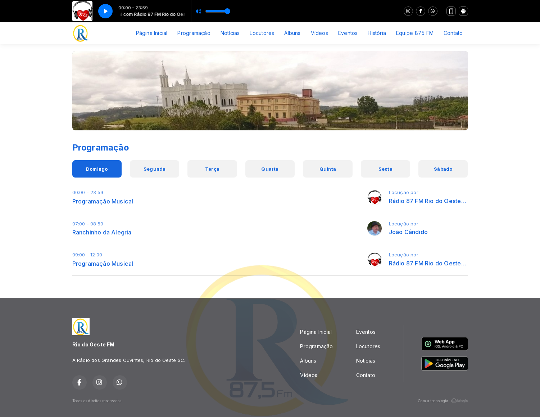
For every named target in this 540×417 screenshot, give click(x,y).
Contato (453, 33)
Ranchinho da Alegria (102, 232)
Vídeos (319, 33)
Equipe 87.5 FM (415, 33)
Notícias (230, 33)
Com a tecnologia (443, 400)
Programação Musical (102, 201)
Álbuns (292, 33)
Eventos (348, 33)
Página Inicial (152, 33)
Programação (193, 33)
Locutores (262, 33)
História (377, 33)
